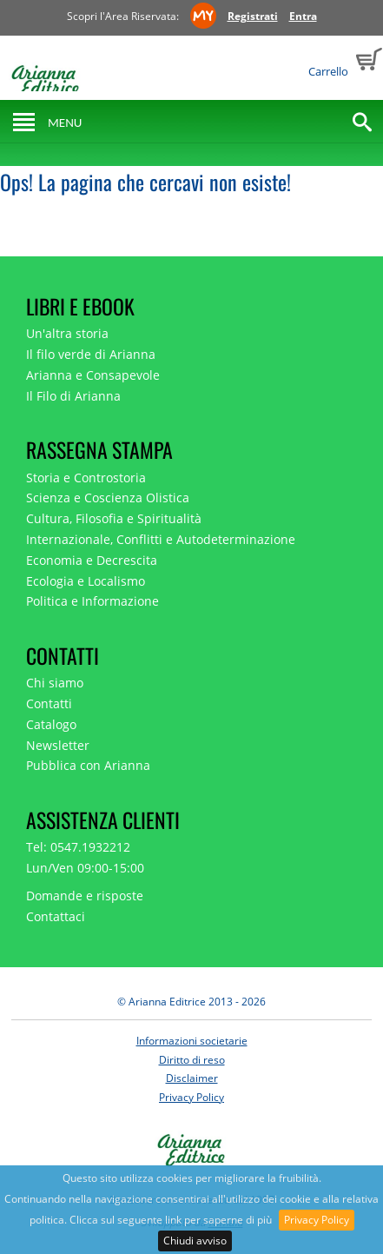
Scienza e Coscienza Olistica (107, 497)
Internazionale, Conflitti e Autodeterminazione (160, 539)
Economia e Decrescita (91, 560)
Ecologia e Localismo (85, 581)
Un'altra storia (67, 333)
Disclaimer (192, 1078)
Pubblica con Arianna (88, 765)
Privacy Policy (316, 1219)
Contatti (49, 703)
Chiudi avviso (195, 1240)
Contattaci (55, 916)
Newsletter (57, 745)
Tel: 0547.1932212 (78, 847)
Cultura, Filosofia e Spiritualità (113, 518)
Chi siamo (54, 682)
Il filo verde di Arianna (90, 354)
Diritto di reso (192, 1059)
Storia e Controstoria (86, 477)
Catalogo (51, 724)
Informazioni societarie (192, 1040)
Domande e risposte (84, 895)
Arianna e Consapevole (93, 375)
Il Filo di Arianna (73, 396)
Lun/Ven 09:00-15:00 (85, 867)
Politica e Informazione (92, 601)
